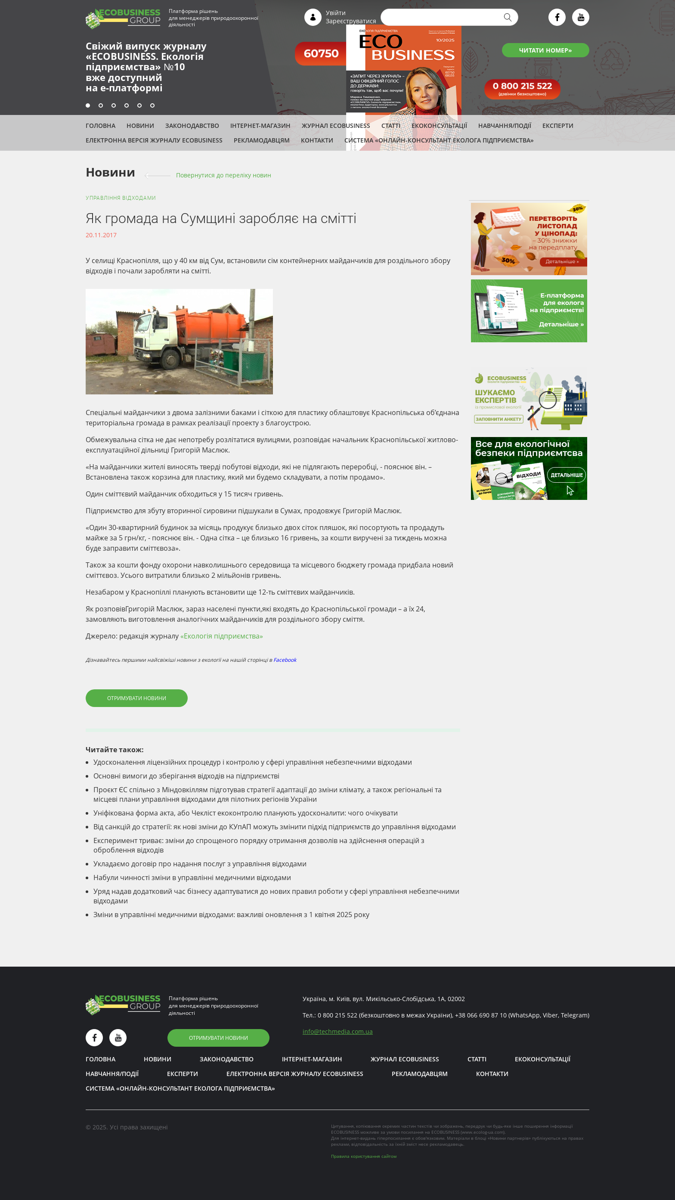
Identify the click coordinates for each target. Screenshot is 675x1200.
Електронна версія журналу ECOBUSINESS (154, 140)
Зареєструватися (351, 21)
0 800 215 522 (337, 1015)
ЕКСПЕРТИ (557, 125)
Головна (100, 125)
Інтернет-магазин (260, 125)
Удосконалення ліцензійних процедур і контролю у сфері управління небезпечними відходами (252, 762)
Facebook (284, 660)
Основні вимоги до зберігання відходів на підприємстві (186, 776)
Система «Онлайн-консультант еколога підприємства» (439, 140)
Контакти (317, 140)
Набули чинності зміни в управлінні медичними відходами (192, 877)
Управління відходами (121, 198)
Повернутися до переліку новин (223, 175)
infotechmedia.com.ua (338, 1031)
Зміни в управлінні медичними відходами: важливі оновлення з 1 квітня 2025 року (231, 914)
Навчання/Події (504, 125)
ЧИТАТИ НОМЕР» (545, 50)
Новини (140, 125)
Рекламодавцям (262, 140)
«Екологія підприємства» (221, 636)
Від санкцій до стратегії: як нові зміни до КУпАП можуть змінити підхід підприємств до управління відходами (274, 826)
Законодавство (192, 125)
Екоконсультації (439, 125)
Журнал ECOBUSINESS (336, 125)
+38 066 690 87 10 (481, 1015)
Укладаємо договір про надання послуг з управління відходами (200, 863)
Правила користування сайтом (363, 1156)
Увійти (336, 13)
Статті (390, 125)
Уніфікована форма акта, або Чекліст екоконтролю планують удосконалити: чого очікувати (245, 813)
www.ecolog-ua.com (482, 1132)
